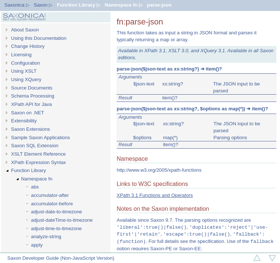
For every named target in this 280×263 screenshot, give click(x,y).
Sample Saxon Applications (40, 137)
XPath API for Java (31, 104)
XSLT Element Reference (38, 154)
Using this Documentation (38, 38)
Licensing (21, 54)
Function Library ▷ (78, 5)
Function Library (28, 170)
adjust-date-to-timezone (56, 211)
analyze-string (46, 236)
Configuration (25, 63)
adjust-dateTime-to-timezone (62, 220)
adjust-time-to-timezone (56, 228)
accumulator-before (52, 203)
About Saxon (25, 30)
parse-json (159, 5)
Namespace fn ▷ (124, 5)
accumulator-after (50, 195)
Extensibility (23, 120)
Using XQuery (26, 79)
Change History (27, 46)
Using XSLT (23, 71)
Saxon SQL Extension (34, 145)
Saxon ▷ (43, 5)
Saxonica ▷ (17, 5)
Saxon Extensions (30, 129)
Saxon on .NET (27, 112)
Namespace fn (36, 179)
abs (35, 187)
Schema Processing (32, 96)
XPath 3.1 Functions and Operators (155, 195)
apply (37, 245)
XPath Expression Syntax (38, 162)
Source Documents (31, 88)
